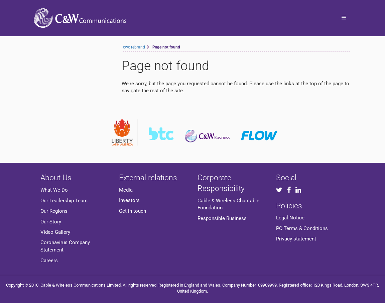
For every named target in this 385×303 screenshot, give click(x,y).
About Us (56, 177)
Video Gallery (55, 232)
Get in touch (132, 211)
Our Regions (54, 211)
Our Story (50, 222)
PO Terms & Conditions (302, 228)
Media (126, 190)
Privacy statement (296, 239)
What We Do (54, 190)
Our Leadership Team (64, 201)
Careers (49, 261)
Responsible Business (222, 218)
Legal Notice (290, 218)
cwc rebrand (134, 47)
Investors (129, 200)
